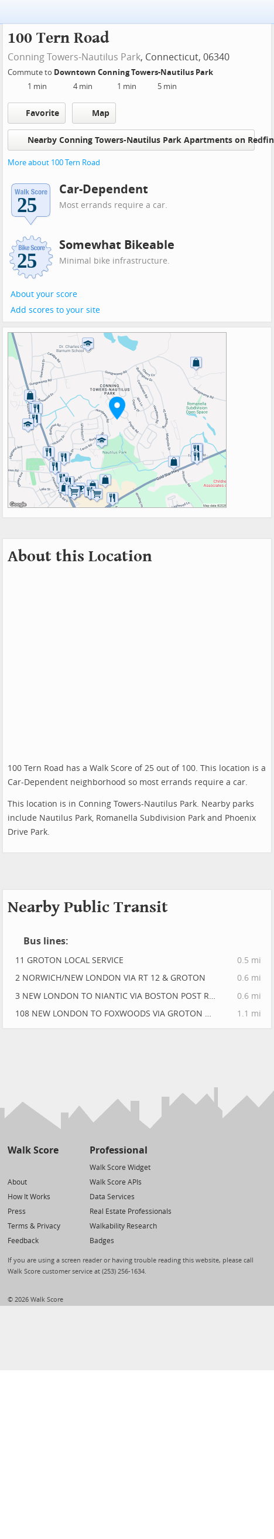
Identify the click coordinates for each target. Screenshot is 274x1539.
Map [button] (93, 113)
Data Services (112, 1197)
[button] (117, 407)
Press (17, 1211)
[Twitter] (14, 1166)
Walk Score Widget (120, 1167)
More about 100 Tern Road (54, 162)
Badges (102, 1241)
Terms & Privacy (34, 1226)
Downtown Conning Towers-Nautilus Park (134, 72)
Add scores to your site (55, 310)
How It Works (29, 1197)
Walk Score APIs (116, 1182)
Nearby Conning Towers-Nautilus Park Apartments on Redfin (134, 139)
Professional (119, 1150)
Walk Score (33, 1150)
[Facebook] (32, 1166)
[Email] (50, 1166)
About (17, 1182)
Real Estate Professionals (131, 1211)
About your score (44, 294)
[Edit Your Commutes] (221, 70)
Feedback (23, 1241)
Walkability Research (123, 1226)
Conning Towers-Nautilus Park (74, 57)
